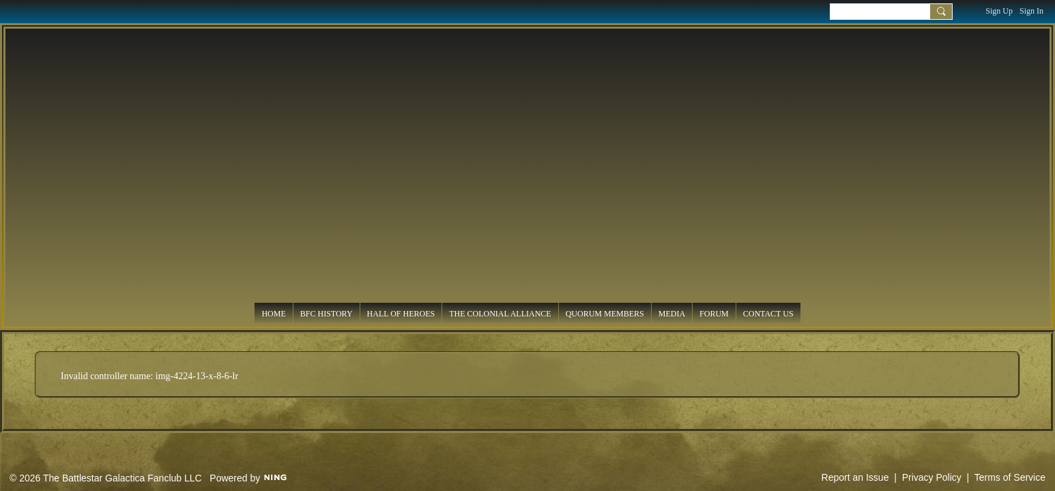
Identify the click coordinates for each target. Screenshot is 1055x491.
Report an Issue (855, 477)
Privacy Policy (932, 477)
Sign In (1031, 11)
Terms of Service (1009, 477)
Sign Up (999, 11)
